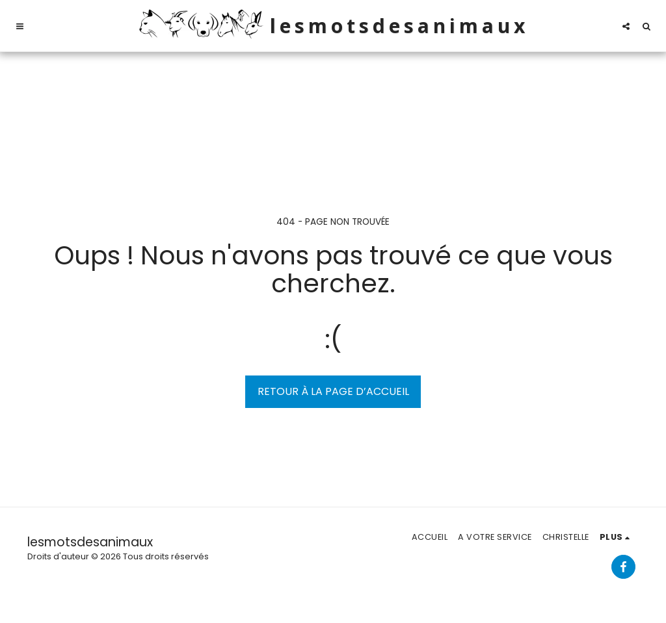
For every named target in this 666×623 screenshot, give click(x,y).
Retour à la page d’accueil (333, 391)
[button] (19, 26)
